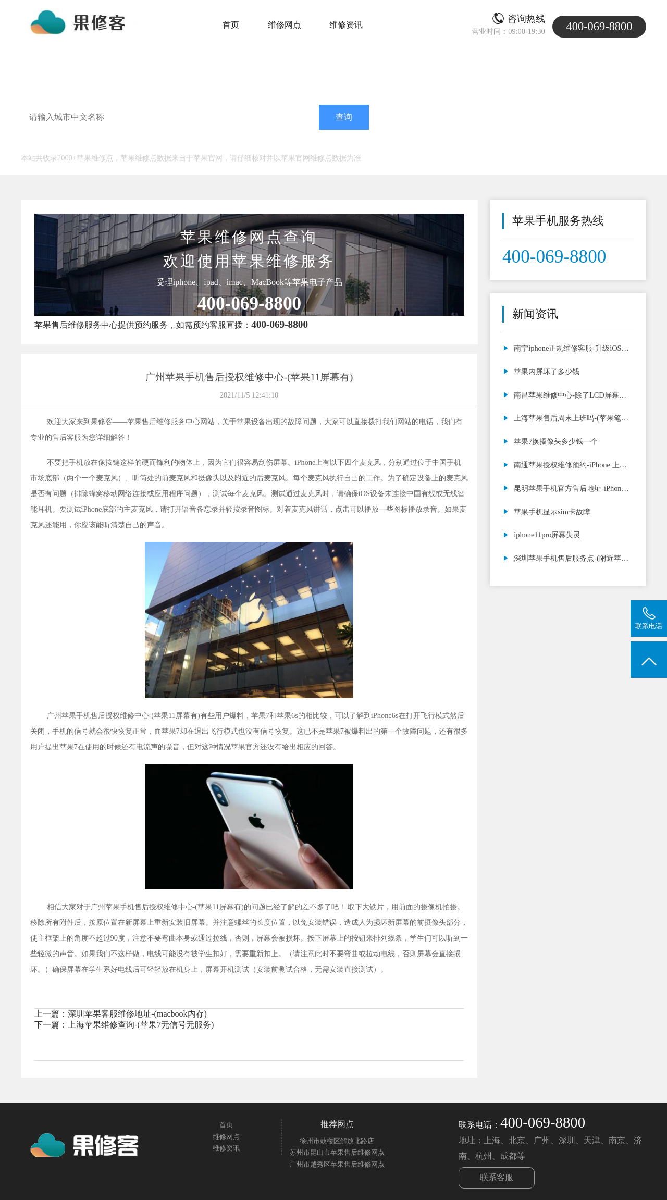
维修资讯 (346, 24)
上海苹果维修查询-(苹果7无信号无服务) (141, 1024)
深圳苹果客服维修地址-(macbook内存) (137, 1013)
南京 (205, 143)
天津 (122, 143)
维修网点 (284, 24)
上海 (80, 143)
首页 (231, 24)
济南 (184, 143)
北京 (101, 143)
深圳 (163, 143)
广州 (142, 143)
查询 (344, 117)
